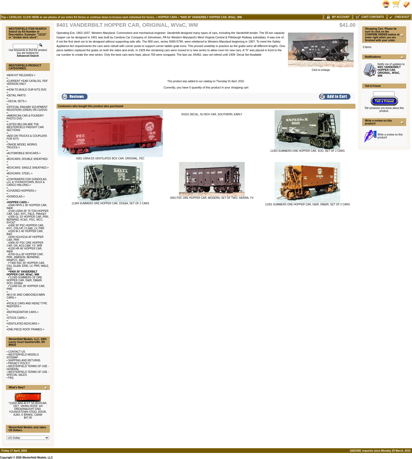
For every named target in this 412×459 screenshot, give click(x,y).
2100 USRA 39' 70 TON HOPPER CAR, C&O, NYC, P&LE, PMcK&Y (28, 212)
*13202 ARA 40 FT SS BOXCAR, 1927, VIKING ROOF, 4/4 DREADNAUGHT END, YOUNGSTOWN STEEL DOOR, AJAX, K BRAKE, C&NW (28, 409)
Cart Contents (370, 16)
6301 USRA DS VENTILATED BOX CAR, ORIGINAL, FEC (110, 158)
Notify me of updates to (391, 70)
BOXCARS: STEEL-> (20, 173)
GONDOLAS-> (16, 196)
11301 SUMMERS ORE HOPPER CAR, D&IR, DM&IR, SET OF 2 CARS (307, 204)
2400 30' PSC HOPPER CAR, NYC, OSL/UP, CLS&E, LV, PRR (25, 227)
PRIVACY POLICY (19, 363)
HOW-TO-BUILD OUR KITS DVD (27, 89)
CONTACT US (16, 351)
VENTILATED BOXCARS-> (24, 323)
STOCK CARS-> (17, 317)
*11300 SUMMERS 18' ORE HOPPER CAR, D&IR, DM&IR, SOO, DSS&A (24, 280)
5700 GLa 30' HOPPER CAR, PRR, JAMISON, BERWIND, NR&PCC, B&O (25, 257)
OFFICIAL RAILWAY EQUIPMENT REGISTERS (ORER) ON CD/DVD (27, 108)
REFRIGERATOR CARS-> (23, 312)
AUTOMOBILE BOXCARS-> (24, 153)
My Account (338, 16)
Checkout (399, 16)
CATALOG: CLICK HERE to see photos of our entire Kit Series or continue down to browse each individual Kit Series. (82, 17)
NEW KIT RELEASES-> (21, 75)
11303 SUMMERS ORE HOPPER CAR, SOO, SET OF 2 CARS (307, 150)
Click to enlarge (321, 68)
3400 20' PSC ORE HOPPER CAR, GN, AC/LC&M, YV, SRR (25, 244)
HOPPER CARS (167, 17)
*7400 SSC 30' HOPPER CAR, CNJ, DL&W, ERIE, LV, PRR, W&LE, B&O (28, 266)
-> (18, 202)
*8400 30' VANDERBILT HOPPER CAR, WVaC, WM (211, 17)
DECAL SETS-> (17, 101)
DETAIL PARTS (17, 95)
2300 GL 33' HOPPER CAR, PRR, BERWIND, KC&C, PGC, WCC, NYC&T (28, 219)
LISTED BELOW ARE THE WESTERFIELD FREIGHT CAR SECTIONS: (25, 127)
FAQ (10, 377)
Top (3, 17)
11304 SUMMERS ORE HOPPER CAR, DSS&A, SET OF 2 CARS (110, 203)
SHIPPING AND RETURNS (24, 360)
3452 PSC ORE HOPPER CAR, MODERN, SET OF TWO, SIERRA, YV (212, 197)
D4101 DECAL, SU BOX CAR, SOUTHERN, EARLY (211, 114)
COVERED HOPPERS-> (22, 190)
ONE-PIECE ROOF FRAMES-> (26, 329)
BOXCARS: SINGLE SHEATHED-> (28, 167)
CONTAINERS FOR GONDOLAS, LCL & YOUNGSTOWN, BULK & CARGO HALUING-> (27, 182)
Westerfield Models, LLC (37, 457)
